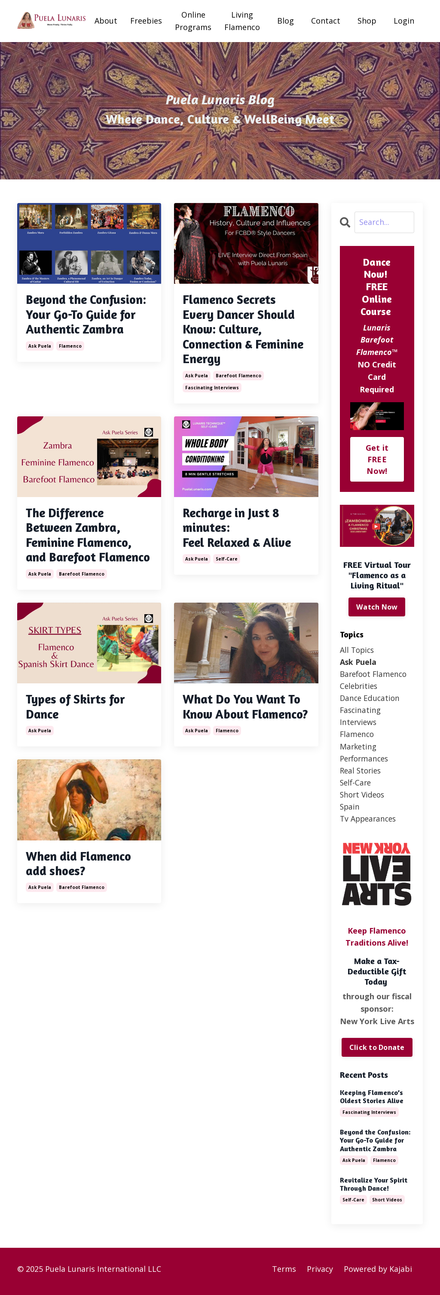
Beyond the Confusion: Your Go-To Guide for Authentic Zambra (88, 324)
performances (366, 761)
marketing (359, 749)
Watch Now (376, 607)
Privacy (320, 1273)
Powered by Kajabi (378, 1273)
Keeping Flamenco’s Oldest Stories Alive (371, 1101)
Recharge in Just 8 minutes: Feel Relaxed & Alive (241, 532)
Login (404, 20)
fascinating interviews (212, 391)
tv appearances (369, 823)
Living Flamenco (242, 20)
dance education (371, 700)
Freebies (146, 20)
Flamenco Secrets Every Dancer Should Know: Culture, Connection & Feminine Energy (242, 331)
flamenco (70, 364)
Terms (284, 1273)
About (106, 20)
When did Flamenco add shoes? (82, 902)
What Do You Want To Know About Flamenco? (245, 737)
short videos (363, 798)
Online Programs (193, 20)
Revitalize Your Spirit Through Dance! (373, 1189)
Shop (367, 20)
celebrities (360, 687)
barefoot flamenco (238, 379)
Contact (325, 20)
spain (350, 811)
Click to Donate (377, 1052)
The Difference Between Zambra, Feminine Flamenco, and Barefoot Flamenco (82, 547)
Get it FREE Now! (377, 459)
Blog (285, 20)
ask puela (39, 364)
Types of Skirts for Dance (78, 729)
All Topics (358, 650)
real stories (362, 773)
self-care (227, 564)
